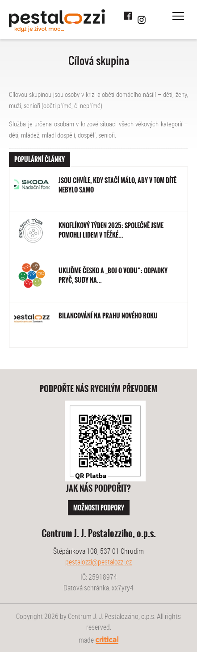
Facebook (128, 16)
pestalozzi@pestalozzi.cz (98, 562)
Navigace (178, 16)
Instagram (141, 19)
